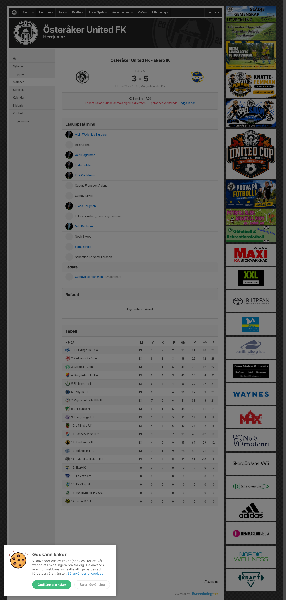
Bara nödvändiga (92, 585)
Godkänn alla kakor (52, 585)
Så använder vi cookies (85, 573)
